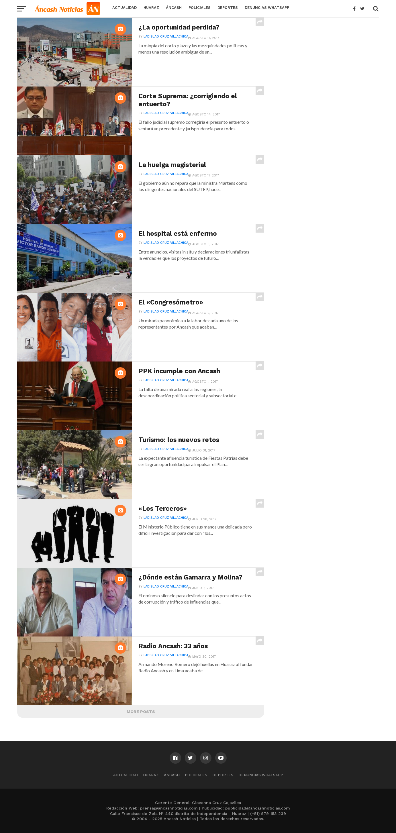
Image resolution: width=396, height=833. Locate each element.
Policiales (200, 7)
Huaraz (151, 7)
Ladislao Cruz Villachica (166, 36)
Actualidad (124, 7)
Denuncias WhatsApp (267, 7)
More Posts (141, 711)
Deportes (227, 7)
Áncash (174, 7)
